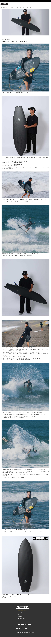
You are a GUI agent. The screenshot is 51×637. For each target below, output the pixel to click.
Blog (17, 7)
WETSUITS (12, 7)
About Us (19, 614)
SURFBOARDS (4, 7)
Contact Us (20, 612)
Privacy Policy (20, 616)
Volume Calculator (21, 618)
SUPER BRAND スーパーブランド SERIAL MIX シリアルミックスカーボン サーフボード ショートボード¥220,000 (15, 596)
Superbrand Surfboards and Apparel (27, 632)
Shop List (22, 7)
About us (29, 7)
